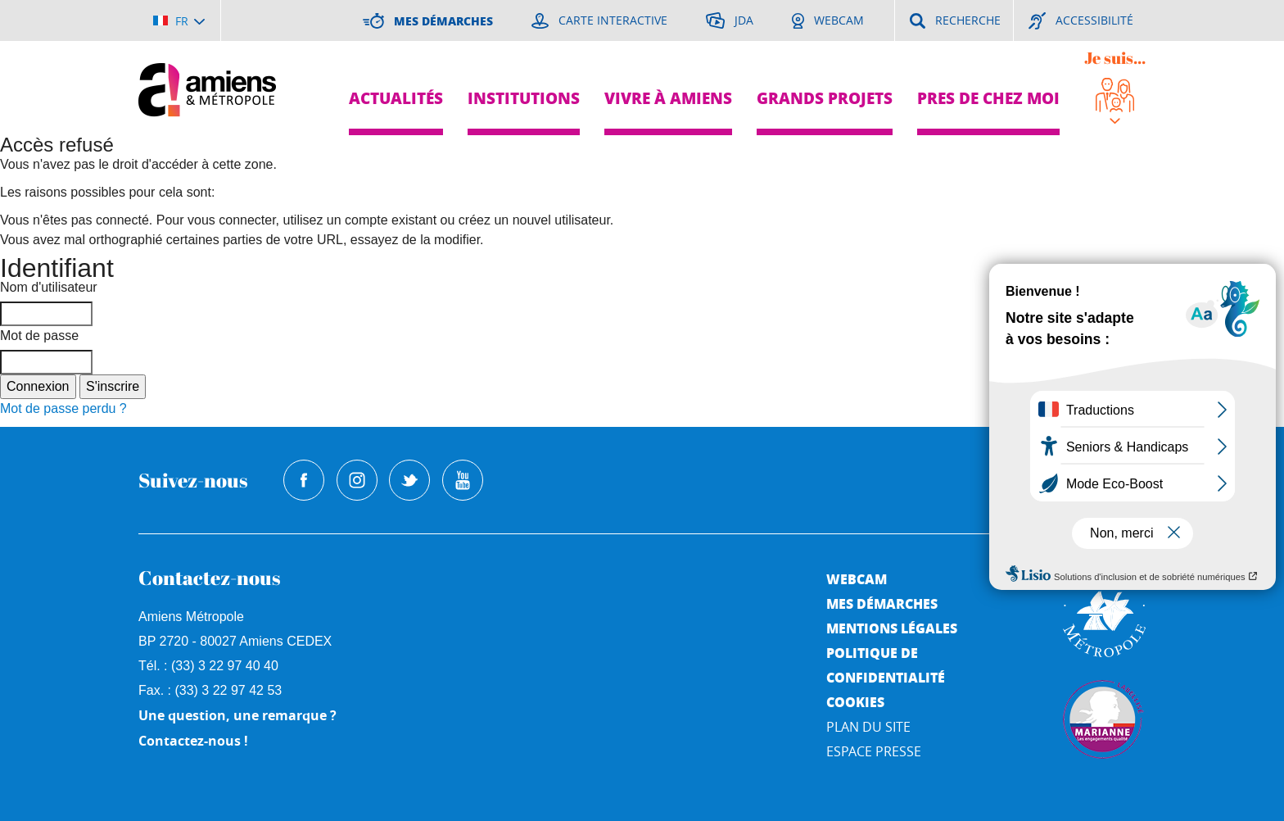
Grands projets (825, 98)
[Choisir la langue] (179, 20)
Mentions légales (891, 628)
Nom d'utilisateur (48, 287)
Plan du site (868, 727)
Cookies (855, 701)
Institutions (524, 98)
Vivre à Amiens (668, 98)
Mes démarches (882, 603)
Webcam (856, 578)
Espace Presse (873, 751)
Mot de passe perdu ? (63, 408)
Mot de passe (39, 335)
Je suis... (1115, 58)
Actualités (396, 98)
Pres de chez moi (988, 98)
